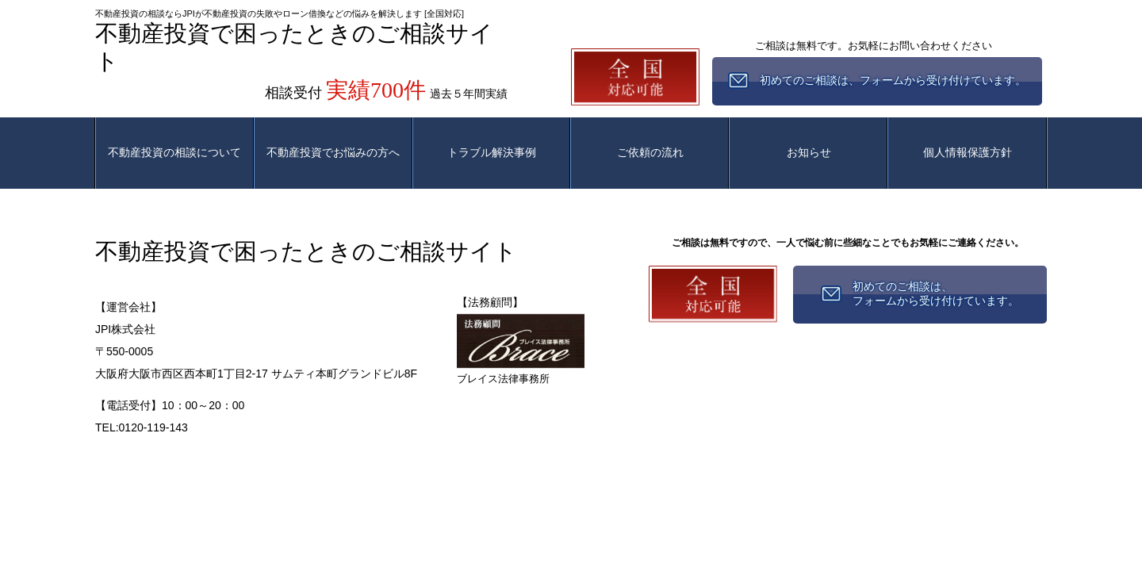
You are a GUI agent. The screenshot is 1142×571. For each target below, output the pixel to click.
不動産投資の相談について (174, 152)
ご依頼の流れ (650, 152)
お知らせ (809, 152)
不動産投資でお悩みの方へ (333, 152)
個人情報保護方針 (967, 152)
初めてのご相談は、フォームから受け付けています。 (936, 293)
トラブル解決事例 (491, 152)
